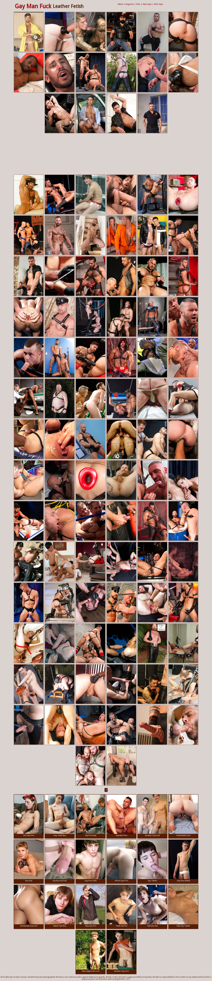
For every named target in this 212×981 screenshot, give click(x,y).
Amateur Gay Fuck (152, 816)
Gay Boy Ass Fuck (59, 861)
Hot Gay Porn (28, 816)
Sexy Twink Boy (59, 816)
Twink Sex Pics (121, 906)
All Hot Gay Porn (121, 861)
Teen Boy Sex (152, 906)
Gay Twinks (152, 861)
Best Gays (158, 4)
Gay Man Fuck (33, 6)
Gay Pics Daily (90, 816)
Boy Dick (28, 861)
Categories (129, 4)
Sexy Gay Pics (90, 906)
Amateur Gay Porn (121, 951)
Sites (138, 4)
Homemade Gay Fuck (28, 906)
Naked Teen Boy (59, 906)
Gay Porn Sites (90, 861)
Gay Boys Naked (183, 861)
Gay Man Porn (121, 816)
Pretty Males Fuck (183, 816)
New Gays (147, 4)
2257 (128, 979)
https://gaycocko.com (90, 951)
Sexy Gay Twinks (183, 906)
